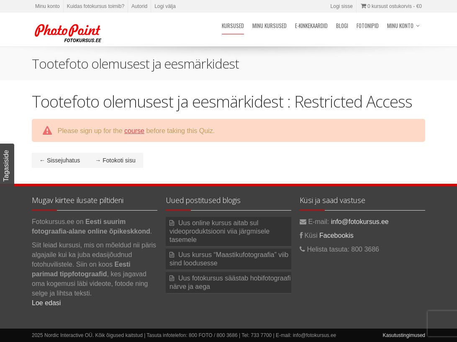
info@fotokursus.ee (360, 221)
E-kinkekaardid (311, 25)
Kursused (233, 25)
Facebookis (336, 235)
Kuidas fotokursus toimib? (95, 6)
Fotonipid (368, 25)
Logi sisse (342, 6)
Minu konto (47, 6)
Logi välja (165, 6)
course (134, 130)
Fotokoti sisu (115, 160)
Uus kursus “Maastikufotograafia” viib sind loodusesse (228, 259)
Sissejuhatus (59, 160)
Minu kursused (269, 25)
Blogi (342, 25)
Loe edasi (46, 302)
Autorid (139, 6)
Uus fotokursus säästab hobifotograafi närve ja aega (230, 282)
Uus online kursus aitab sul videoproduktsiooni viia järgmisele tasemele (219, 231)
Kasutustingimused (404, 335)
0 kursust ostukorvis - (391, 6)
